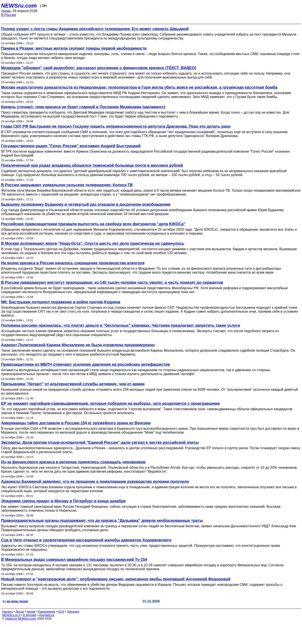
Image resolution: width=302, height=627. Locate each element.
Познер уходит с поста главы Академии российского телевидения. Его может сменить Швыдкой (95, 29)
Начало (7, 611)
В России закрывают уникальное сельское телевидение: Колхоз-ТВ (67, 185)
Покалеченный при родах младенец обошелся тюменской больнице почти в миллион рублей (92, 165)
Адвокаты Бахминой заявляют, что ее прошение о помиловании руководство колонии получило (95, 481)
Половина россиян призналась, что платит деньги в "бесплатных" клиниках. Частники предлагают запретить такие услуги (120, 325)
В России (8, 15)
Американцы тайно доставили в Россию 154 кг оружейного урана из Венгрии (76, 423)
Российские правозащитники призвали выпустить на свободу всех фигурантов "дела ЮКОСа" (93, 224)
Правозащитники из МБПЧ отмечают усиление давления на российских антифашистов (85, 364)
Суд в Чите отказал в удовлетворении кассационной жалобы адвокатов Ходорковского (86, 540)
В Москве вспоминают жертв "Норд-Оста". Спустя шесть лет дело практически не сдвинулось (92, 243)
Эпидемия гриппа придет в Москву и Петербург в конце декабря (63, 501)
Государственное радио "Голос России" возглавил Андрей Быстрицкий (71, 146)
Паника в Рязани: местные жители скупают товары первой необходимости (74, 48)
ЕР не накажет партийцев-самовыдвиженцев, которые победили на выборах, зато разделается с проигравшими (110, 403)
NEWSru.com (19, 5)
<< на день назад (15, 601)
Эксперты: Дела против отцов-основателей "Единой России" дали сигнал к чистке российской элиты (100, 442)
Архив (31, 611)
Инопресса (46, 615)
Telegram (73, 611)
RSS (61, 611)
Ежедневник (46, 611)
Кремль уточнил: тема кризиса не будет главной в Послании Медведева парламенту (83, 107)
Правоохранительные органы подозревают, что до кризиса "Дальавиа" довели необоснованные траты (102, 520)
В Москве (29, 615)
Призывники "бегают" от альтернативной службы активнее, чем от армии (73, 384)
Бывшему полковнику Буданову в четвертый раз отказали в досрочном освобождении (85, 204)
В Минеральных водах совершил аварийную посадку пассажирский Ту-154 (74, 559)
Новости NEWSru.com (20, 618)
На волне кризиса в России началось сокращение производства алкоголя (73, 263)
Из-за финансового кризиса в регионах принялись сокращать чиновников (73, 462)
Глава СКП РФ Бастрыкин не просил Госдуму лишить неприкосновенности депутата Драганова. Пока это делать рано (116, 126)
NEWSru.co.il (11, 615)
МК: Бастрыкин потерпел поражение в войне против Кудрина (60, 302)
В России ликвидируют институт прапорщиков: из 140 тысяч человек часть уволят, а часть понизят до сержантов (112, 282)
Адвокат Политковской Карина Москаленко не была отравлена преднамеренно (78, 345)
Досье (19, 611)
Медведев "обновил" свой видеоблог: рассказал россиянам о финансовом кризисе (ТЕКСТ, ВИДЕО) (98, 68)
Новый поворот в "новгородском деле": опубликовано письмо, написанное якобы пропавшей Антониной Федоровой (115, 579)
